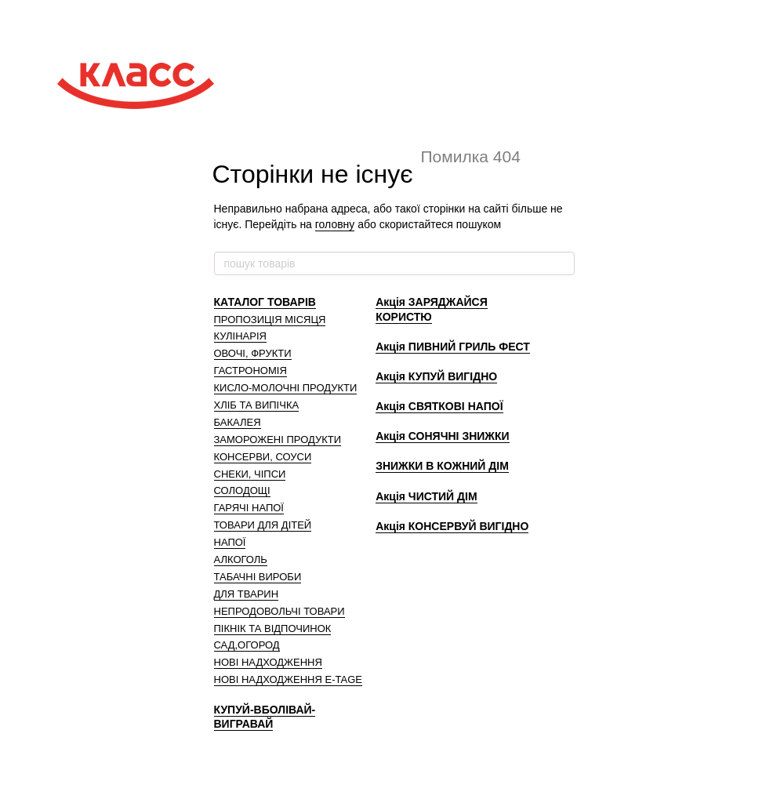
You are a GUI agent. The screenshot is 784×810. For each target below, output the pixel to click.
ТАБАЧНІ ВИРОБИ (258, 577)
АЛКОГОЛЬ (240, 559)
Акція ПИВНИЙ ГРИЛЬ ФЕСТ (453, 346)
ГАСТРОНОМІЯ (250, 370)
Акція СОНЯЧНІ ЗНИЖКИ (442, 436)
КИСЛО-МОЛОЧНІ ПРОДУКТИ (286, 388)
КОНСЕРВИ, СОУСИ (263, 457)
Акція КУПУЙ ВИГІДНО (436, 376)
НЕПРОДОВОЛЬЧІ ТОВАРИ (279, 611)
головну (335, 224)
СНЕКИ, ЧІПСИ (250, 474)
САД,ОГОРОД (247, 645)
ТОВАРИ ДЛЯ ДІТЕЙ (263, 525)
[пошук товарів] (562, 263)
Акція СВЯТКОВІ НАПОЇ (439, 406)
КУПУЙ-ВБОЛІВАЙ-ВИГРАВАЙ (265, 716)
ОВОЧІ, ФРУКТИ (253, 353)
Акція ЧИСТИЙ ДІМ (426, 496)
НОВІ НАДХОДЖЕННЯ (268, 662)
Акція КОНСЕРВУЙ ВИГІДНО (452, 526)
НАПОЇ (230, 542)
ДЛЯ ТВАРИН (246, 594)
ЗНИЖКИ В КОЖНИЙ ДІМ (442, 465)
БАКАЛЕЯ (237, 422)
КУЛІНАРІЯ (240, 336)
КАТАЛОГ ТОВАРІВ (265, 302)
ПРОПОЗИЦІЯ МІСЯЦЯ (270, 319)
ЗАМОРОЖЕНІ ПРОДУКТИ (278, 439)
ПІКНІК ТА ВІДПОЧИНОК (273, 628)
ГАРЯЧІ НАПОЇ (249, 508)
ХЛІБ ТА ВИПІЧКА (256, 405)
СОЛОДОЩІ (242, 490)
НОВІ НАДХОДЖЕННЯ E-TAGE (288, 679)
